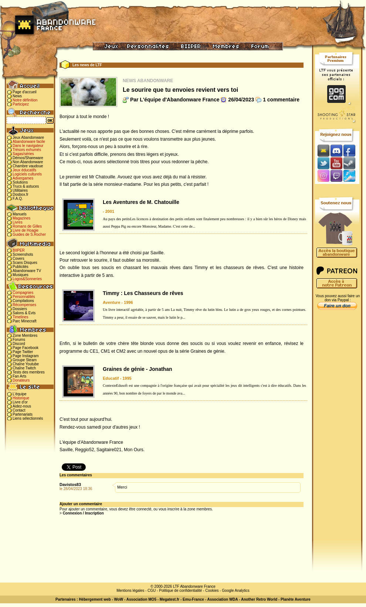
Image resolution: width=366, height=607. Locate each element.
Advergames (23, 178)
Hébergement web (95, 599)
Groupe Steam (25, 360)
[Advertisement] (337, 430)
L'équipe (20, 394)
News (17, 96)
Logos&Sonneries (27, 279)
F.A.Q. (18, 199)
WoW (118, 599)
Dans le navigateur (28, 146)
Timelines (20, 317)
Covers (18, 258)
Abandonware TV (27, 271)
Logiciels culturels (27, 174)
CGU (152, 590)
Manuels (20, 214)
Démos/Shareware (28, 158)
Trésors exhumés (27, 150)
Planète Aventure (296, 599)
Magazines (21, 218)
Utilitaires (20, 190)
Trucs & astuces (26, 186)
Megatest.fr (169, 599)
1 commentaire (281, 100)
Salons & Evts (24, 313)
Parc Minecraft (24, 321)
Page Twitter (23, 352)
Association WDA (222, 599)
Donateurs (21, 380)
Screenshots (23, 254)
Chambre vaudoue (28, 166)
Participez (21, 104)
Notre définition (25, 100)
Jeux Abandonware (28, 137)
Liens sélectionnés (28, 418)
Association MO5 (141, 599)
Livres (18, 222)
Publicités (20, 267)
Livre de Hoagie (25, 230)
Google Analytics (236, 590)
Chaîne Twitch (24, 368)
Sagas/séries (23, 154)
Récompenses (24, 305)
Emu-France (193, 599)
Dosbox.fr (20, 194)
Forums (19, 340)
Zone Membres (25, 335)
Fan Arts (19, 376)
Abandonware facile (29, 142)
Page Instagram (26, 356)
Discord (19, 344)
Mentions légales (130, 590)
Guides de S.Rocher (29, 234)
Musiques (20, 275)
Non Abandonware (28, 162)
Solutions (20, 182)
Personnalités (24, 297)
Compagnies (23, 293)
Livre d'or (20, 402)
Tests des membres (29, 372)
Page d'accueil (25, 92)
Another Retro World (259, 599)
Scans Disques (25, 263)
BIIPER (19, 250)
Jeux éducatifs (24, 170)
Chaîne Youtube (26, 364)
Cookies (211, 590)
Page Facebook (25, 348)
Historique (21, 398)
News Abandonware (148, 80)
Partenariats (23, 414)
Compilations (23, 301)
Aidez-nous (22, 406)
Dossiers (20, 309)
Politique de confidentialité (180, 590)
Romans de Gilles (27, 226)
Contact (19, 410)
